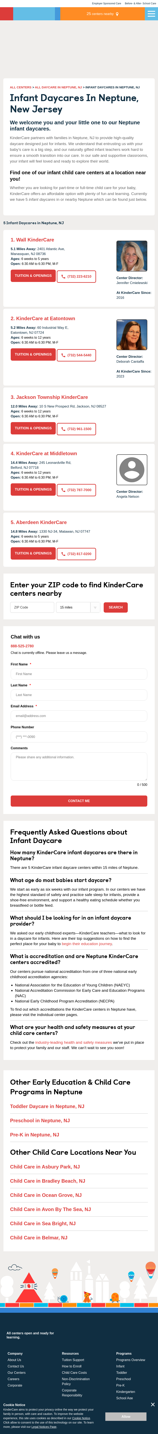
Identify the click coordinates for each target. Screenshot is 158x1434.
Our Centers (17, 1371)
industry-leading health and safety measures (73, 1041)
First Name (79, 669)
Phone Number (79, 732)
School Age (124, 1396)
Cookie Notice (81, 1418)
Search (116, 606)
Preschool (123, 1377)
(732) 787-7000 (77, 489)
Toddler (121, 1371)
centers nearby (116, 14)
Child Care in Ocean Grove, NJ (46, 1193)
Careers (13, 1377)
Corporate (15, 1384)
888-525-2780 (22, 644)
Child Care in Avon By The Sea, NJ (50, 1207)
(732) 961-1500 (77, 428)
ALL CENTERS (20, 87)
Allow (126, 1416)
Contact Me (79, 799)
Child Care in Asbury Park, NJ (45, 1165)
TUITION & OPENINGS (33, 276)
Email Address (79, 711)
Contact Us (16, 1365)
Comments (19, 746)
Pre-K (120, 1384)
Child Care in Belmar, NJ (38, 1236)
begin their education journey (87, 942)
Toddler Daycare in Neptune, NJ (47, 1105)
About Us (14, 1358)
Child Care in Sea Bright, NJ (43, 1222)
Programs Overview (130, 1358)
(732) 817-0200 (77, 552)
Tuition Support (73, 1358)
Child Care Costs (74, 1371)
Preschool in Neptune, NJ (40, 1119)
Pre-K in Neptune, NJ (34, 1133)
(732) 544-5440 (77, 354)
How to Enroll (71, 1365)
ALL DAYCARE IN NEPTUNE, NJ (58, 87)
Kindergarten (125, 1390)
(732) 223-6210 (77, 276)
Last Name (79, 690)
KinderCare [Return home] (6, 13)
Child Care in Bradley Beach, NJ (47, 1179)
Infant (120, 1365)
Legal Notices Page (43, 1426)
